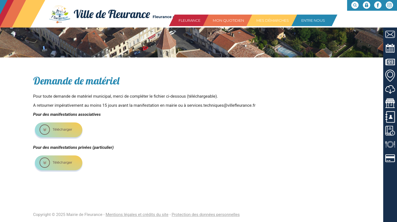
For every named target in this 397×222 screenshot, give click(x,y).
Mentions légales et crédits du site (137, 214)
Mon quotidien (228, 20)
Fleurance (189, 20)
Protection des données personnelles (206, 214)
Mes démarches (272, 20)
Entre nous (313, 20)
